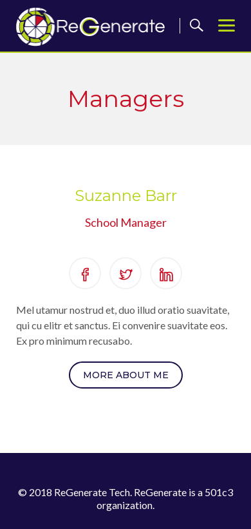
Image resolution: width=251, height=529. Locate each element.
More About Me (126, 375)
